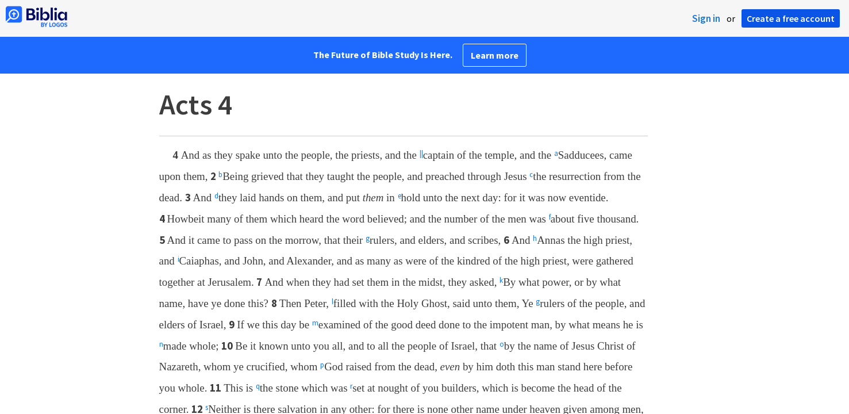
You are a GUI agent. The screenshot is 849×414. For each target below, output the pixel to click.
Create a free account (791, 18)
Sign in (706, 18)
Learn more (494, 55)
